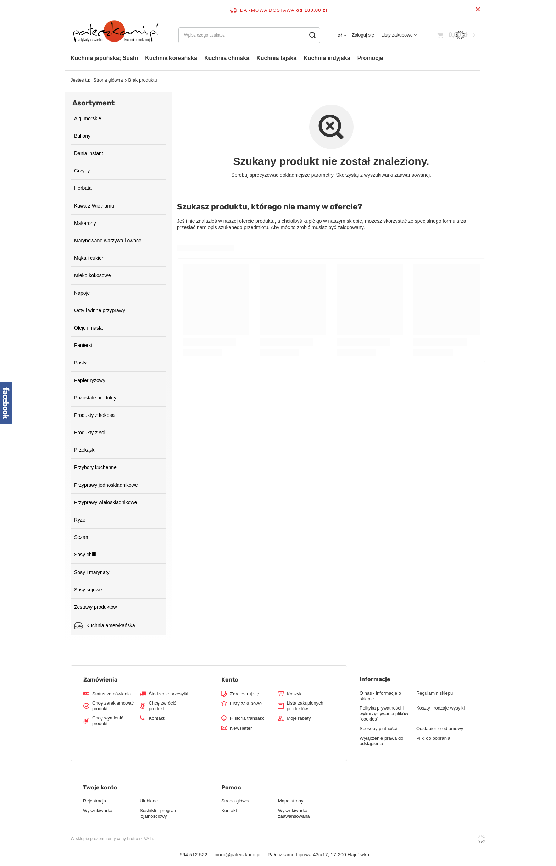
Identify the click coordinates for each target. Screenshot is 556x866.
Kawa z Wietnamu (94, 206)
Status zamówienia (111, 693)
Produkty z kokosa (94, 415)
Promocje (370, 58)
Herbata (83, 188)
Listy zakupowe (397, 35)
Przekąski (85, 450)
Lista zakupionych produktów (305, 705)
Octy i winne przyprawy (99, 310)
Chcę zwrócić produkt (162, 705)
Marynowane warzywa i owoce (107, 240)
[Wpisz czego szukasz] (249, 35)
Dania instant (88, 153)
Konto (229, 679)
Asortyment (93, 103)
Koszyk (294, 693)
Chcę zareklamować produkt (113, 705)
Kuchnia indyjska (327, 58)
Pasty (80, 362)
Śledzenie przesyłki (168, 693)
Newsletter (241, 728)
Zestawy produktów (95, 607)
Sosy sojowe (88, 589)
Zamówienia (100, 679)
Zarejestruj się (244, 693)
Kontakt (156, 718)
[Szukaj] (312, 35)
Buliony (82, 136)
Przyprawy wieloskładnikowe (105, 502)
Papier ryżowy (89, 380)
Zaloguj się (363, 35)
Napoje (82, 293)
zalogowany (350, 227)
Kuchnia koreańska (171, 58)
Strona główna (108, 80)
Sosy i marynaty (92, 572)
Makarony (85, 223)
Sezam (82, 537)
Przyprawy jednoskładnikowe (106, 485)
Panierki (83, 345)
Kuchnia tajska (276, 58)
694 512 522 (193, 854)
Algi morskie (87, 118)
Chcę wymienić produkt (107, 720)
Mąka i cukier (88, 258)
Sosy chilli (85, 554)
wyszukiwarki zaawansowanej (397, 175)
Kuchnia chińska (226, 58)
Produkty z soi (89, 432)
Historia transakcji (248, 718)
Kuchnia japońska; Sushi (104, 58)
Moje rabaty (299, 718)
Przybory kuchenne (95, 467)
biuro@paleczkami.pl (238, 854)
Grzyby (82, 170)
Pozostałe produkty (95, 398)
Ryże (79, 520)
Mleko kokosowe (92, 275)
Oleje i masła (88, 328)
